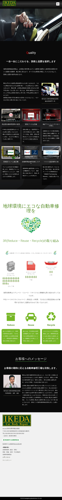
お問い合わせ (6, 457)
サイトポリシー (7, 460)
